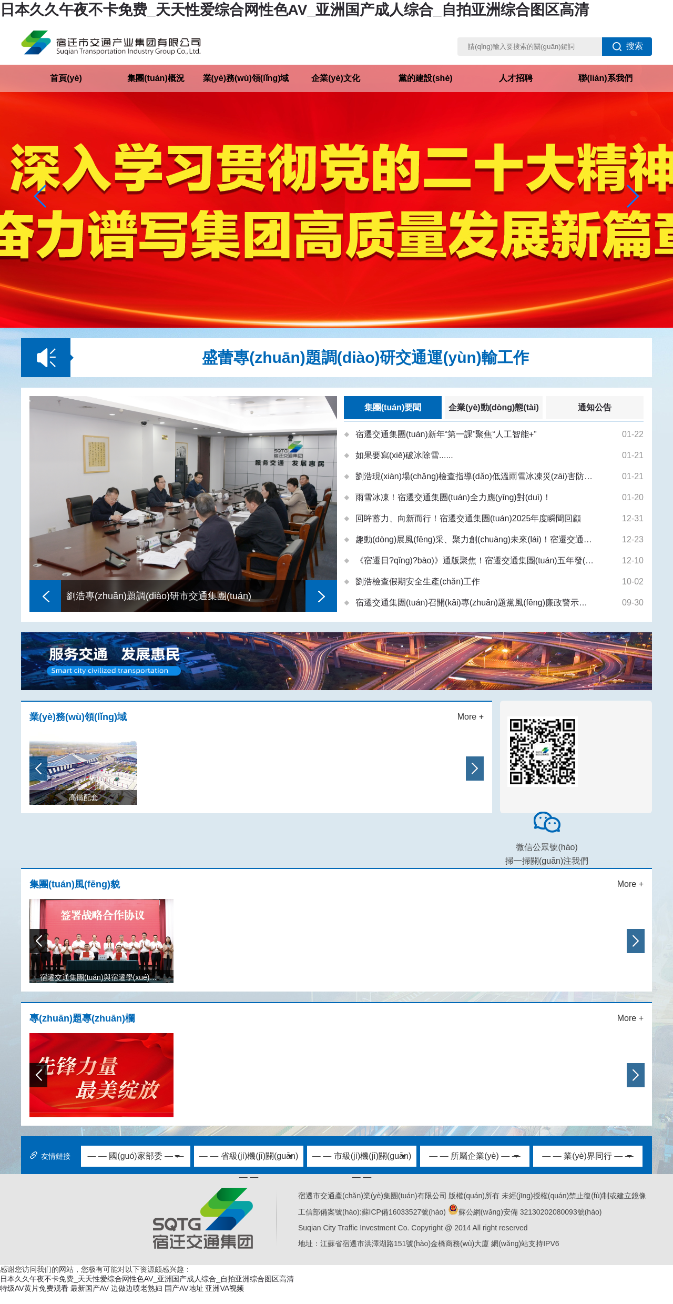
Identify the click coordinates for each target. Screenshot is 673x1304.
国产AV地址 (184, 1288)
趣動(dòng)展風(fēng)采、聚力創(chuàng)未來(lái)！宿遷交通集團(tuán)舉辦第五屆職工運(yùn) (475, 539)
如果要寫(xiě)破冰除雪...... (404, 455)
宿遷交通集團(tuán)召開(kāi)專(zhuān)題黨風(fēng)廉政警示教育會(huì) (475, 602)
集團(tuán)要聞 (392, 407)
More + (470, 716)
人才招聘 (516, 78)
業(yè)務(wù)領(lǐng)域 (246, 78)
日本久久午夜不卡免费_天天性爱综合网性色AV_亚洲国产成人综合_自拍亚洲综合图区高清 (294, 10)
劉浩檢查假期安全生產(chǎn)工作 (417, 581)
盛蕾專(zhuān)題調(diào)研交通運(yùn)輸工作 (365, 357)
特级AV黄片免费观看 (34, 1288)
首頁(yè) (65, 78)
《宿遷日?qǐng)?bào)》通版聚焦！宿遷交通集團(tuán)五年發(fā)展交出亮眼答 (475, 560)
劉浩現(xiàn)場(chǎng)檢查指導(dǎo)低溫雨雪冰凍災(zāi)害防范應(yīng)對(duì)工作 (475, 476)
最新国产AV (89, 1288)
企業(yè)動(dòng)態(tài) (493, 407)
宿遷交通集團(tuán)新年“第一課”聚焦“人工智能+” (445, 434)
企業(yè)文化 (335, 78)
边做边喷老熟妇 (136, 1288)
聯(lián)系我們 (605, 78)
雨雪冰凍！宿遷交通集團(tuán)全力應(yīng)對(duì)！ (453, 497)
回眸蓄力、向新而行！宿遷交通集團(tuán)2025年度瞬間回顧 (468, 518)
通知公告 (594, 407)
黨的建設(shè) (425, 78)
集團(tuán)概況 (155, 78)
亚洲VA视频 (224, 1288)
